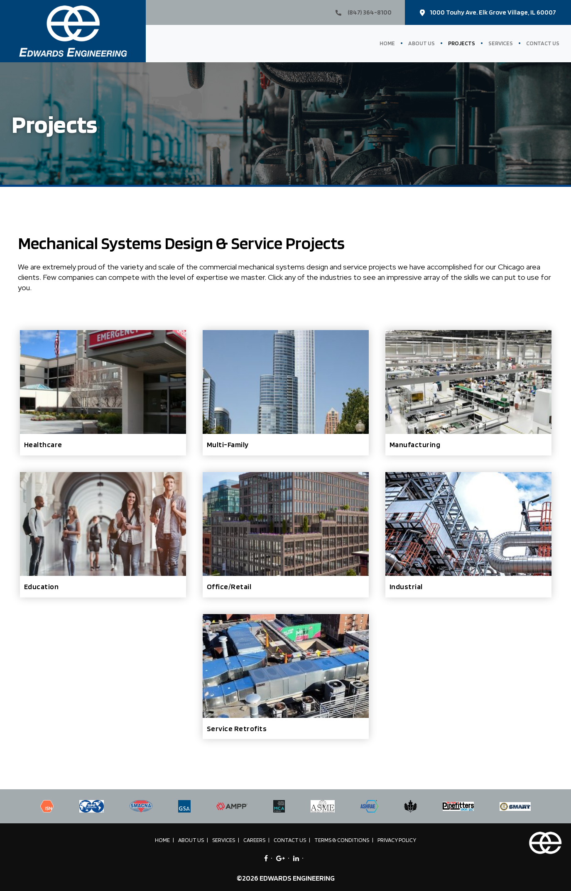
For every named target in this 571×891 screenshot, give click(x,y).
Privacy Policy (396, 840)
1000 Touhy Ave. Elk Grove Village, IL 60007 (488, 12)
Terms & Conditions (341, 840)
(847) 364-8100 (364, 12)
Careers (254, 840)
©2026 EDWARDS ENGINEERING (286, 878)
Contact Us (542, 43)
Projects (461, 43)
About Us (421, 43)
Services (500, 43)
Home (387, 43)
